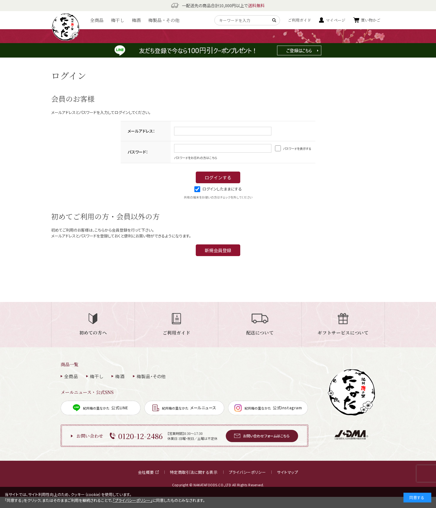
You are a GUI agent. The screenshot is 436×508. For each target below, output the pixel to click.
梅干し (117, 20)
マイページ (335, 20)
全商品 (96, 20)
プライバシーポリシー (247, 472)
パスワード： (138, 152)
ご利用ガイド (299, 20)
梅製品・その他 (163, 20)
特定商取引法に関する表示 (194, 472)
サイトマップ (287, 472)
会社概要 (148, 472)
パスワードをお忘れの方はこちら (195, 157)
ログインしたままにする (218, 189)
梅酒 (136, 20)
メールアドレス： (141, 131)
